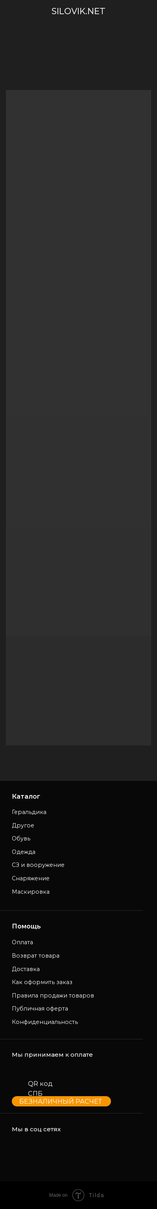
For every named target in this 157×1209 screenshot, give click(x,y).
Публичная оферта (40, 1008)
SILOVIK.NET (78, 11)
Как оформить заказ (42, 982)
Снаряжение (31, 878)
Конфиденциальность (45, 1022)
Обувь (21, 838)
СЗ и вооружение (38, 864)
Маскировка (31, 891)
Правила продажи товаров (53, 995)
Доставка (26, 969)
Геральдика (29, 812)
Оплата (22, 942)
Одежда (23, 851)
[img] (18, 11)
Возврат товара (35, 955)
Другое (23, 825)
